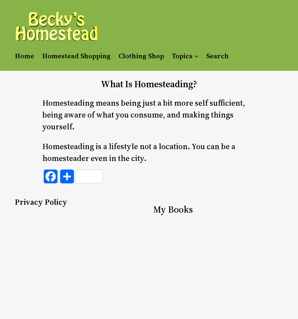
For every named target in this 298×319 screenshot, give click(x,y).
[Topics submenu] (196, 56)
